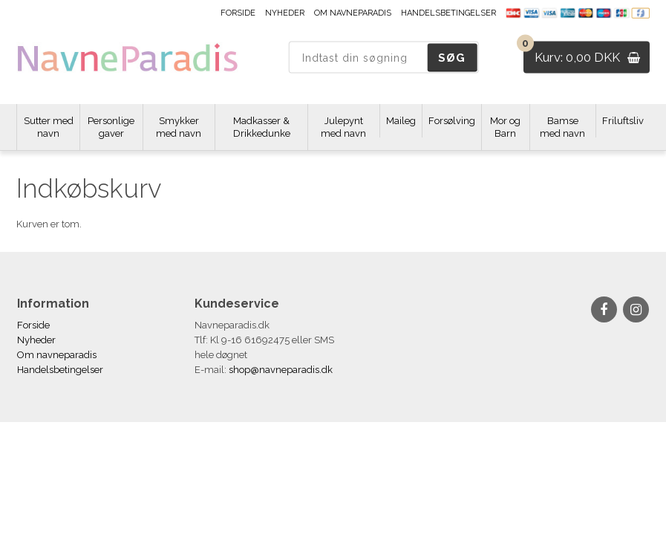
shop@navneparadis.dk (281, 369)
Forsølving (451, 120)
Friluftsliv (623, 120)
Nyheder (284, 13)
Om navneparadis (352, 13)
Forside (238, 13)
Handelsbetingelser (448, 13)
